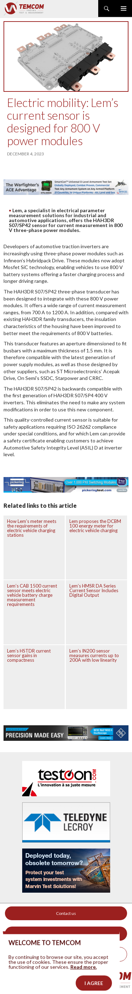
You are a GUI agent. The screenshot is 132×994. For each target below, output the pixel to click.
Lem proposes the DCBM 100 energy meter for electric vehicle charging (95, 525)
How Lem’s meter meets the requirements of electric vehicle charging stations (31, 528)
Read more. (83, 973)
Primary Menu (123, 8)
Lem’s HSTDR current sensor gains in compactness (29, 655)
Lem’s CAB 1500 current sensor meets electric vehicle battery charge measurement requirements (32, 595)
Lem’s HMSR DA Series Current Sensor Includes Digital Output (93, 590)
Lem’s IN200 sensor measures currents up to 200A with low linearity (94, 655)
